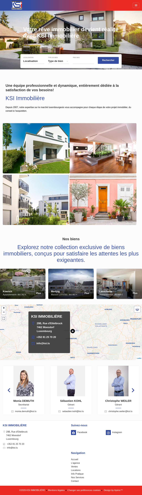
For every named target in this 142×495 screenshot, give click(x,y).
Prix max (76, 57)
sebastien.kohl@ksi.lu (73, 411)
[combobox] (33, 61)
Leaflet (139, 358)
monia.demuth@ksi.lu (25, 411)
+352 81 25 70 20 (46, 337)
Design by (113, 490)
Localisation (28, 57)
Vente (26, 47)
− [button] (4, 312)
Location (40, 47)
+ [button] (4, 308)
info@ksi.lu (43, 343)
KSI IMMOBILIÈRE (46, 316)
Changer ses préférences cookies (83, 490)
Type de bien (53, 57)
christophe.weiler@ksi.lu (120, 411)
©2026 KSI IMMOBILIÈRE (32, 490)
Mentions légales (56, 490)
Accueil (17, 5)
